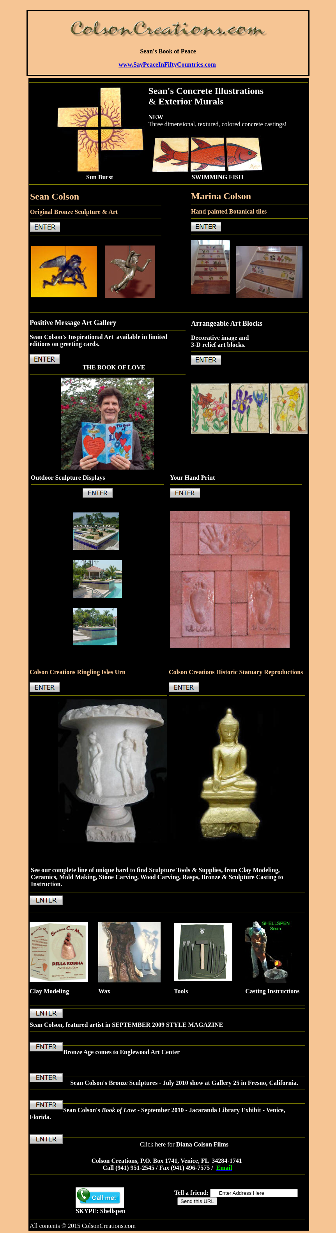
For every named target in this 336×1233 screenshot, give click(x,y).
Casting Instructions (272, 991)
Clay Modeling (49, 991)
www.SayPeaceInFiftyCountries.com (167, 64)
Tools (181, 991)
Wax (104, 991)
